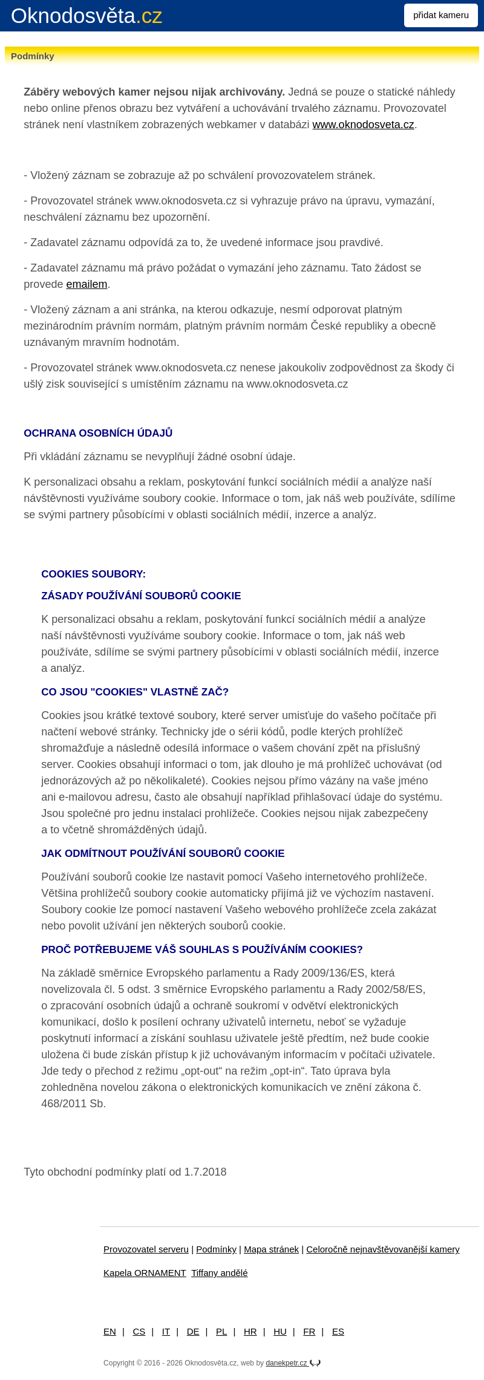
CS (138, 1331)
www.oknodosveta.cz (363, 125)
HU (280, 1331)
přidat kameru (441, 15)
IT (166, 1331)
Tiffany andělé (219, 1273)
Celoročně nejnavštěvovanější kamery (382, 1249)
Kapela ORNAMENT (144, 1273)
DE (193, 1331)
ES (338, 1331)
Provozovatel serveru (146, 1249)
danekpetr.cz (293, 1363)
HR (250, 1331)
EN (109, 1331)
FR (309, 1331)
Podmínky (216, 1249)
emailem (86, 284)
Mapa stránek (271, 1249)
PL (221, 1331)
